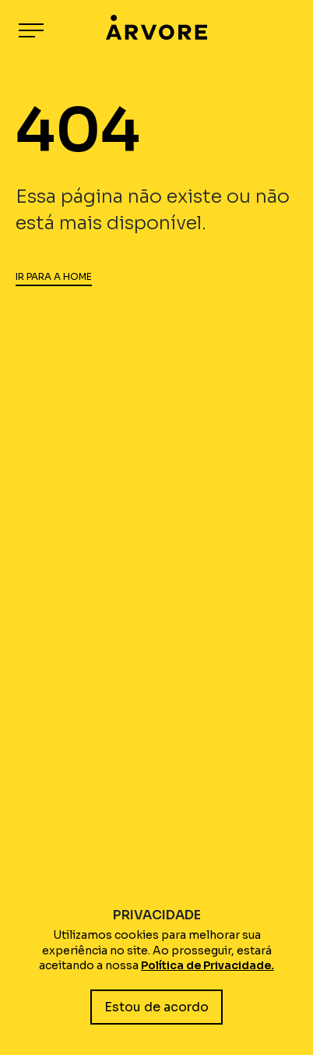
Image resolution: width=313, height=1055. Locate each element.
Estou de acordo (156, 1007)
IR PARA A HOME (54, 276)
